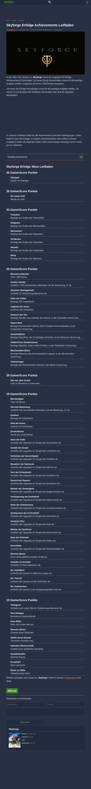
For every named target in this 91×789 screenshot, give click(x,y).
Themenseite (70, 678)
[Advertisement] (45, 12)
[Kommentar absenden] (25, 722)
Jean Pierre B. (11, 30)
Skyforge (14, 729)
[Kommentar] (45, 712)
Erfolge (12, 691)
